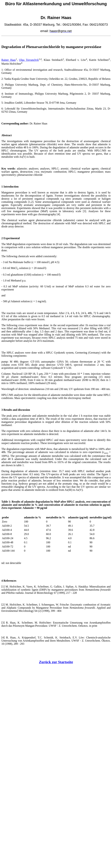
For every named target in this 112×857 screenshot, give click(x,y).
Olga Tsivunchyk (29, 59)
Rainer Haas (8, 59)
